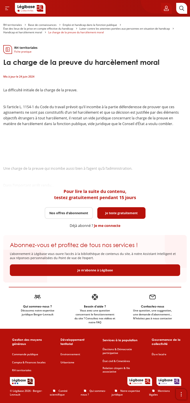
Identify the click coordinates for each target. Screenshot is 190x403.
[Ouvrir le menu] (7, 8)
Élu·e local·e (159, 354)
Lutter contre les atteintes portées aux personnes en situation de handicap (124, 28)
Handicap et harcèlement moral (22, 32)
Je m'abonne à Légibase (95, 270)
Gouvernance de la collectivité (166, 342)
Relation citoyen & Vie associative (116, 370)
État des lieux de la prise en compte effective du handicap (38, 28)
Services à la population (120, 340)
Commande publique (25, 354)
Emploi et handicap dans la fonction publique (90, 25)
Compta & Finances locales (29, 362)
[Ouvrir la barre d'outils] (181, 394)
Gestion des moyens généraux (27, 342)
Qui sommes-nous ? (93, 392)
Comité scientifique (58, 392)
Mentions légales (159, 392)
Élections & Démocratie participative (117, 351)
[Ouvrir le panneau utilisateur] (166, 8)
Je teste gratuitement (121, 213)
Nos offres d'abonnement (68, 213)
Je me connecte (107, 225)
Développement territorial (72, 342)
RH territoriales (12, 25)
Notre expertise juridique (126, 392)
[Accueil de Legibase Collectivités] (30, 8)
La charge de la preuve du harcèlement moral (76, 32)
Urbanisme (67, 362)
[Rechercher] (181, 8)
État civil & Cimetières (116, 361)
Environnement (70, 354)
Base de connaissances (42, 25)
